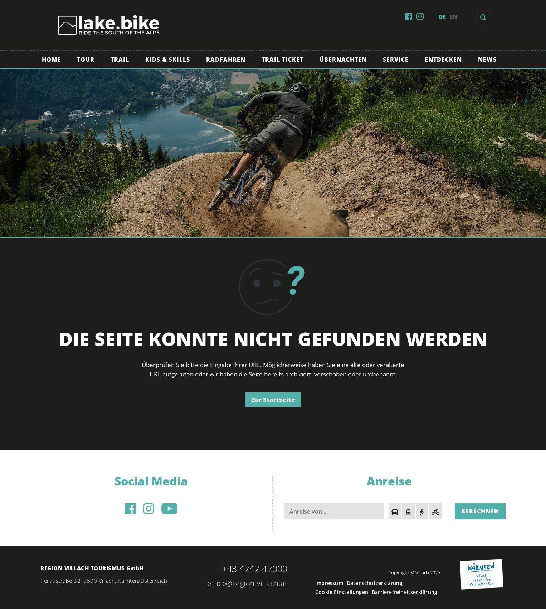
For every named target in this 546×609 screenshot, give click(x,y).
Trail (120, 59)
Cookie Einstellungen (341, 592)
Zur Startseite (273, 399)
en (453, 17)
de (442, 17)
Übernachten (343, 59)
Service (396, 59)
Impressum (329, 583)
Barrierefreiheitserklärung (404, 592)
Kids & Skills (167, 59)
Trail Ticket (282, 59)
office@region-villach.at (247, 583)
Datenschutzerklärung (375, 583)
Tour (85, 59)
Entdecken (443, 59)
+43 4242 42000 (254, 568)
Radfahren (225, 59)
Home (51, 59)
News (487, 59)
